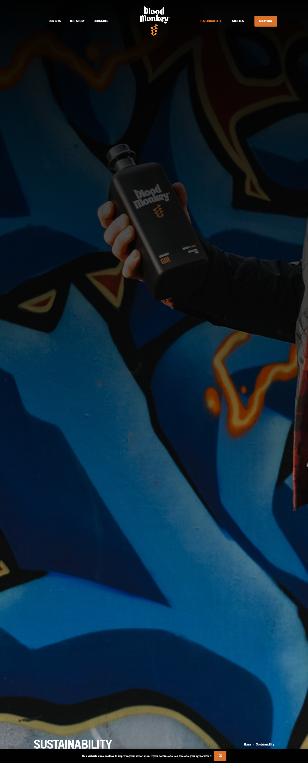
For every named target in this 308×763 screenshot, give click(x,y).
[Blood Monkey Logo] (155, 21)
